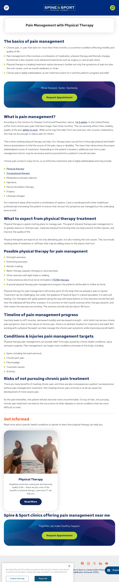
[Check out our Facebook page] (82, 564)
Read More (30, 501)
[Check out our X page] (94, 564)
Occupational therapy (18, 173)
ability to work (30, 129)
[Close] (69, 573)
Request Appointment (59, 97)
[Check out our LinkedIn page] (100, 564)
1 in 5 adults (81, 122)
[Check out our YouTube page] (106, 563)
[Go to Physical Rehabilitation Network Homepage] (59, 8)
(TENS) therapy (60, 279)
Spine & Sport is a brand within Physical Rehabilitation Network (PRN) (88, 570)
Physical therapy (15, 168)
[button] (112, 7)
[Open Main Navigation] (6, 7)
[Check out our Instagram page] (88, 564)
